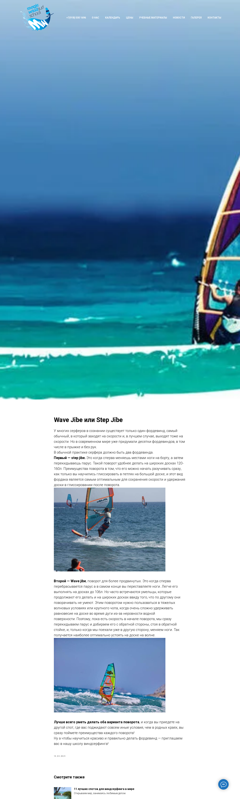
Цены (129, 17)
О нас (95, 17)
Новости (179, 17)
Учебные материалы (153, 17)
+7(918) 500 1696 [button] (76, 17)
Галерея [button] (196, 17)
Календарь (112, 17)
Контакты (214, 17)
